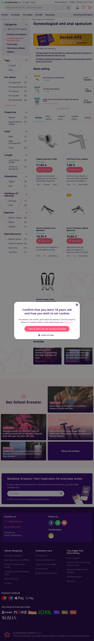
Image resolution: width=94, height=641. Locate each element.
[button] (47, 335)
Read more (68, 322)
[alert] (47, 320)
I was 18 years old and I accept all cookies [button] (47, 329)
